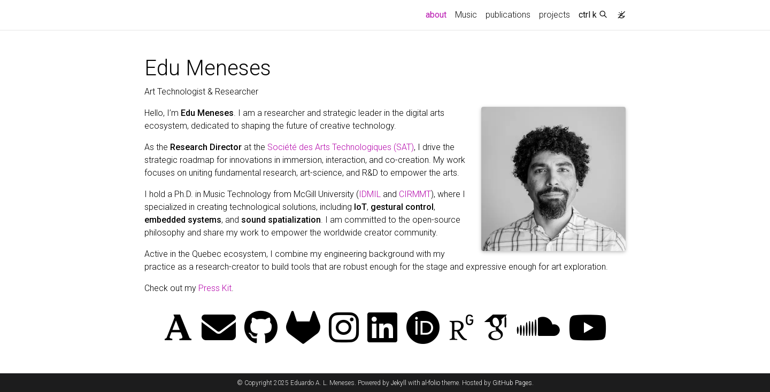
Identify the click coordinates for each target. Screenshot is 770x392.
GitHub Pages (512, 383)
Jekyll (398, 383)
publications (508, 15)
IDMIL (370, 194)
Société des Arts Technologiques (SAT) (340, 147)
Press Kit (215, 288)
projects (554, 15)
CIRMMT (415, 194)
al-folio (431, 383)
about (438, 14)
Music (466, 15)
